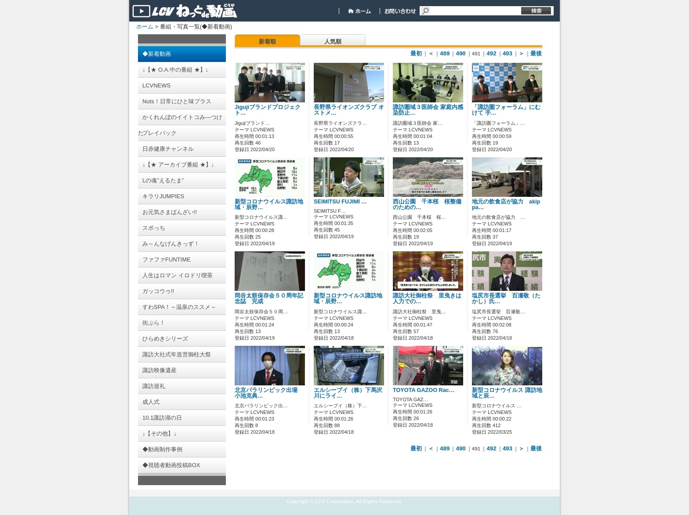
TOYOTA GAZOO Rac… (423, 390)
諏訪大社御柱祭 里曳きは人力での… (427, 299)
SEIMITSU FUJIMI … (340, 202)
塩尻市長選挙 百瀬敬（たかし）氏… (506, 299)
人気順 (332, 41)
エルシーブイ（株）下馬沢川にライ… (348, 393)
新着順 (267, 41)
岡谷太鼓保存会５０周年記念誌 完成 (269, 299)
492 (491, 53)
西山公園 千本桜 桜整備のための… (427, 204)
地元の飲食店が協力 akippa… (506, 204)
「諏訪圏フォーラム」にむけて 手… (506, 110)
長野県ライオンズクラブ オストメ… (349, 110)
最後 (536, 53)
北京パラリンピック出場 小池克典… (269, 393)
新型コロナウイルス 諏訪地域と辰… (507, 393)
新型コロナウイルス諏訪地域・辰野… (269, 204)
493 (507, 53)
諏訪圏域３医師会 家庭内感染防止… (428, 110)
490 (460, 53)
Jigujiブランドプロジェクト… (268, 110)
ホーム (144, 26)
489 (445, 53)
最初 (416, 53)
